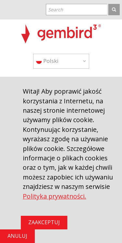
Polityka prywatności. (54, 196)
